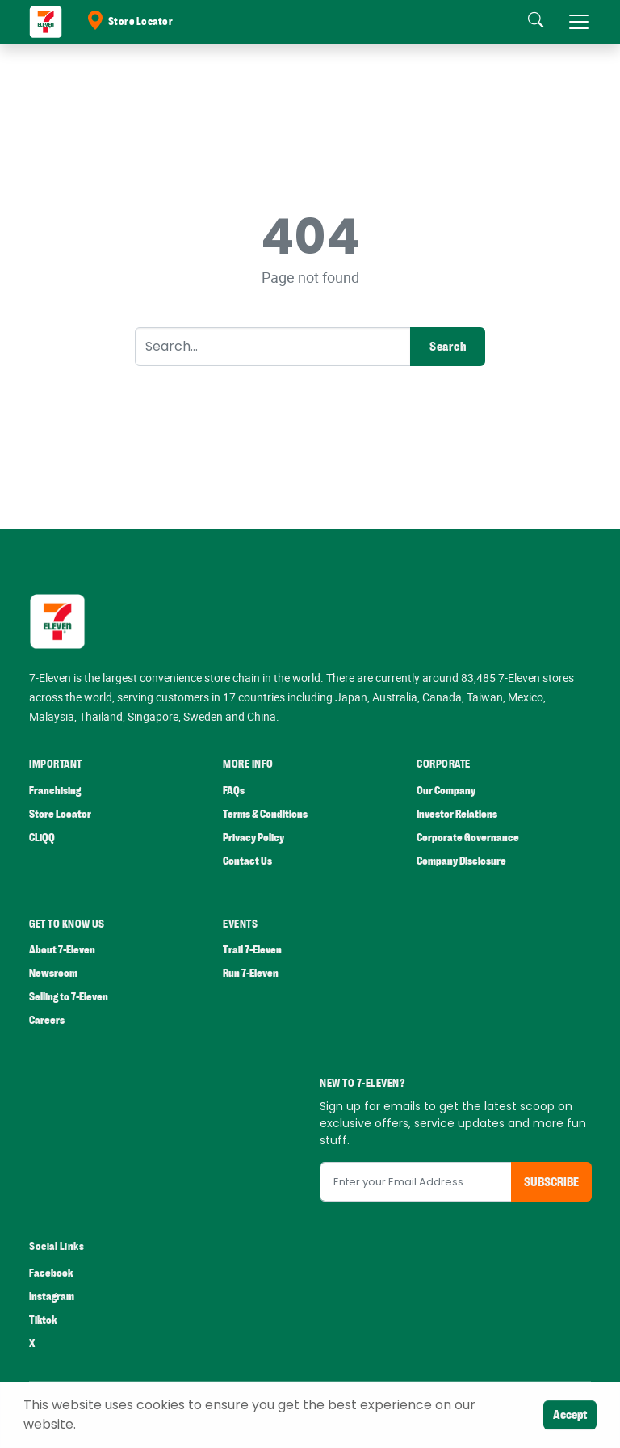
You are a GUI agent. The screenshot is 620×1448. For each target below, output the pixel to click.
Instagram (51, 1296)
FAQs (234, 791)
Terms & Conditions (265, 814)
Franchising (55, 791)
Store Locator (129, 21)
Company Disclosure (461, 861)
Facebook (51, 1273)
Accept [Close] (570, 1414)
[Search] (273, 346)
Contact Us (247, 861)
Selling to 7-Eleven (68, 997)
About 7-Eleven (62, 950)
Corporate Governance (468, 837)
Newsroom (53, 973)
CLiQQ (42, 837)
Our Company (446, 791)
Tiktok (43, 1320)
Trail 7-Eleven (252, 950)
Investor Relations (457, 814)
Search (447, 346)
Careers (47, 1020)
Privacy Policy (253, 837)
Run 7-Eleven (251, 973)
